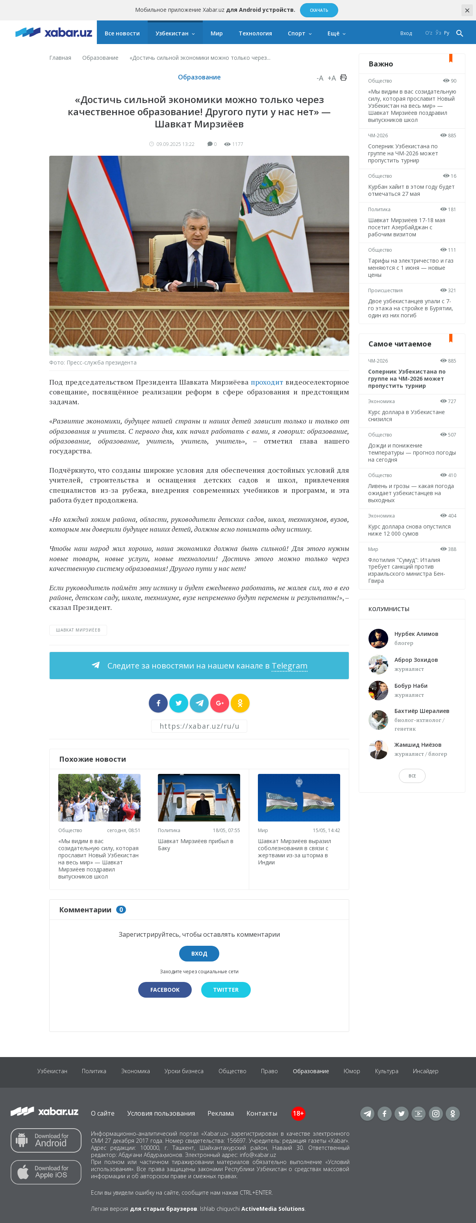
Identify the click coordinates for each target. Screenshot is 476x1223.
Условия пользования (161, 1112)
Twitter (226, 988)
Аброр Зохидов (416, 666)
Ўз (438, 33)
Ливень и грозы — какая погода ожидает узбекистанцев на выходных (411, 500)
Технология (255, 33)
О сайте (103, 1112)
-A (320, 78)
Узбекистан (172, 33)
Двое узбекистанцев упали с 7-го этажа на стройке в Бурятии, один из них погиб (411, 315)
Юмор (354, 1071)
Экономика (382, 408)
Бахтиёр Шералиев (422, 718)
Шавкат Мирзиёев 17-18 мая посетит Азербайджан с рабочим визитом (407, 234)
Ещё (333, 33)
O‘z (428, 33)
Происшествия (386, 297)
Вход (406, 33)
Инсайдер (430, 1071)
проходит (267, 382)
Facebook (164, 988)
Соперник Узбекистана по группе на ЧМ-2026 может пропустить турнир (404, 160)
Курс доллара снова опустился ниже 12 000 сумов (410, 537)
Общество (71, 829)
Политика (170, 829)
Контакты (261, 1112)
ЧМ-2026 (378, 142)
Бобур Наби (411, 692)
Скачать (319, 10)
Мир (217, 33)
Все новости (122, 33)
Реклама (220, 1112)
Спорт (297, 33)
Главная (60, 57)
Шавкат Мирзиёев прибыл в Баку (197, 843)
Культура (390, 1071)
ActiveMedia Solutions (273, 1208)
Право (270, 1071)
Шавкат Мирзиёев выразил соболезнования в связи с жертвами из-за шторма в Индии (295, 850)
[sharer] (158, 703)
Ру (446, 33)
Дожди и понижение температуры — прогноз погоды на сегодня (402, 459)
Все (412, 783)
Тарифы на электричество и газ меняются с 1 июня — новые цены (411, 274)
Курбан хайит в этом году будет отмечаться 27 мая (412, 197)
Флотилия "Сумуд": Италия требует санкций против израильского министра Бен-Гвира (407, 577)
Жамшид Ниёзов (418, 751)
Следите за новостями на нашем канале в (206, 665)
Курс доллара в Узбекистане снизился (407, 422)
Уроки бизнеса (182, 1071)
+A (332, 78)
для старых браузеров (163, 1208)
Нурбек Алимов (417, 641)
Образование (100, 57)
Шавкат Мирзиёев (78, 630)
